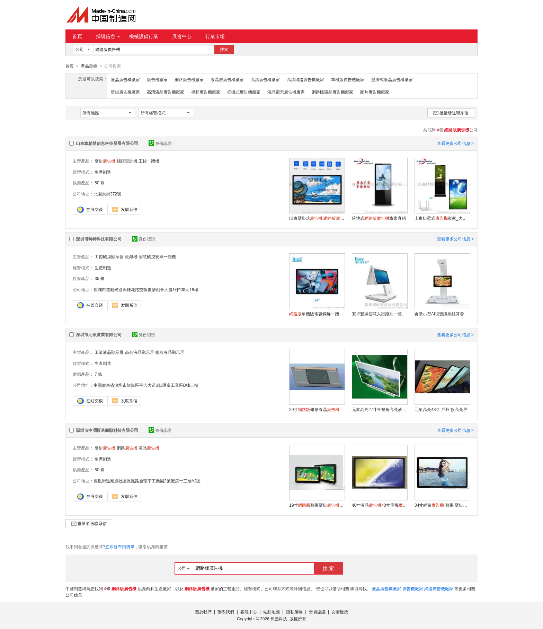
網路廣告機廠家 (189, 79)
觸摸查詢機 (127, 160)
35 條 (100, 278)
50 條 (100, 182)
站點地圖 (271, 611)
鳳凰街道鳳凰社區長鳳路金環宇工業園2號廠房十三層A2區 (147, 480)
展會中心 (182, 36)
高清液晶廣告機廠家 (165, 91)
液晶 (149, 447)
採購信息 (108, 36)
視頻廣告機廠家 (205, 91)
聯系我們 (225, 611)
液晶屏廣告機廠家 (227, 79)
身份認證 (160, 143)
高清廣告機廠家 (265, 79)
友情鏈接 (339, 611)
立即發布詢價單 (119, 546)
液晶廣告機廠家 (125, 79)
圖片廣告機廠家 (374, 91)
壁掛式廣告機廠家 (243, 91)
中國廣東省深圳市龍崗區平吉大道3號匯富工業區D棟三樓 (146, 385)
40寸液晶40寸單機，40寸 (379, 505)
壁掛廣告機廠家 (125, 91)
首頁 (77, 36)
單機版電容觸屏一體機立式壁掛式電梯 (317, 313)
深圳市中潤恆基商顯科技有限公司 (107, 430)
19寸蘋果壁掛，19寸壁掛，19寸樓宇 (317, 505)
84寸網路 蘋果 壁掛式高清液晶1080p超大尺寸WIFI (442, 505)
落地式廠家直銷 (379, 218)
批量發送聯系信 (451, 112)
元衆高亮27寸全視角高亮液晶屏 (379, 409)
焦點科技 (278, 618)
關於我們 (203, 611)
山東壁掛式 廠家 (317, 218)
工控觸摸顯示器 (109, 256)
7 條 (98, 374)
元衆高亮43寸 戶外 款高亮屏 (441, 409)
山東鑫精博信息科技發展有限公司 (107, 143)
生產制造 (103, 171)
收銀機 (131, 256)
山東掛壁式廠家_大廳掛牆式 (442, 218)
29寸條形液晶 (314, 409)
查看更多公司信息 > (455, 143)
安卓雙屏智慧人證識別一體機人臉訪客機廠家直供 (379, 313)
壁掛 (105, 160)
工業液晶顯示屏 (109, 352)
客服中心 (248, 611)
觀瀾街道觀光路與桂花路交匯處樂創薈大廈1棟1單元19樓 (146, 289)
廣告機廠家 (157, 79)
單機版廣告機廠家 (347, 79)
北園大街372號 (107, 193)
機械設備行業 (143, 36)
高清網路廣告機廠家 (305, 79)
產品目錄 (89, 66)
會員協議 (317, 611)
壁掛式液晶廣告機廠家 (392, 79)
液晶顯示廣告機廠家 (286, 91)
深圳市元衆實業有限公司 (99, 334)
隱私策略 (294, 611)
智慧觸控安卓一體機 (157, 256)
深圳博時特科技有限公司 (99, 238)
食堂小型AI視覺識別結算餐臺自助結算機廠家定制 (442, 313)
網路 (127, 447)
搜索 (224, 49)
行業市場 (215, 36)
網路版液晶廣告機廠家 (332, 91)
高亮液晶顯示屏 (139, 352)
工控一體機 (149, 160)
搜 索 (328, 568)
